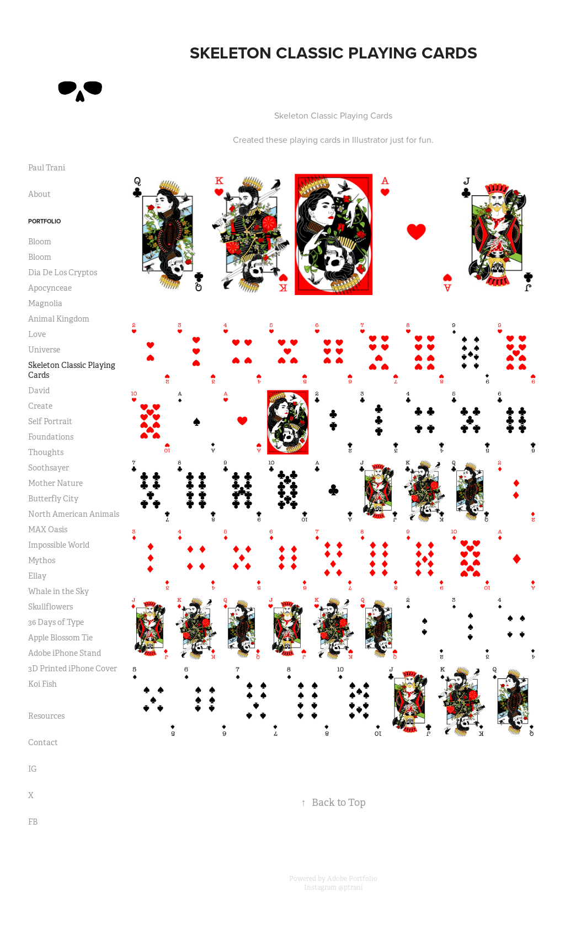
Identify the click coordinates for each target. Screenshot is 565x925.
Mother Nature (55, 483)
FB (33, 822)
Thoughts (45, 452)
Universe (44, 350)
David (39, 390)
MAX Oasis (47, 529)
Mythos (41, 560)
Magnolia (45, 303)
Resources (46, 716)
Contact (43, 742)
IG (32, 769)
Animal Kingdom (58, 319)
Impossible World (58, 545)
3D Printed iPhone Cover (72, 668)
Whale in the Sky (58, 591)
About (39, 194)
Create (40, 406)
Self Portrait (50, 421)
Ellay (37, 576)
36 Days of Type (56, 622)
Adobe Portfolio (352, 878)
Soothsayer (48, 468)
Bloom (39, 242)
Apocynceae (50, 288)
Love (37, 334)
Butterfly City (53, 499)
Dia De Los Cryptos (62, 272)
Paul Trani (46, 168)
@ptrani (350, 887)
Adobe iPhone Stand (64, 653)
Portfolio (44, 221)
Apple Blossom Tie (60, 638)
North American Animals (73, 514)
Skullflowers (50, 607)
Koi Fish (42, 684)
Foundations (50, 437)
